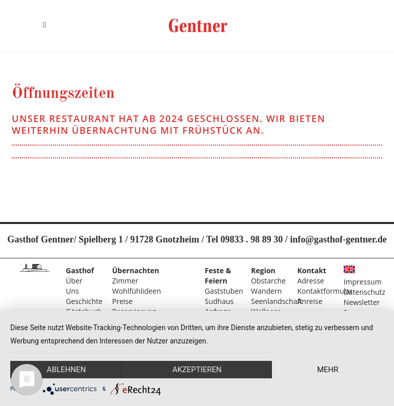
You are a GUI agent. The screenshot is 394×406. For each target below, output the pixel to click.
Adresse (310, 281)
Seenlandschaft (276, 301)
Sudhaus (219, 301)
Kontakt (311, 270)
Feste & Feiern (218, 276)
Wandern (266, 291)
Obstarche (268, 281)
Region (263, 270)
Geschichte (84, 301)
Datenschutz (364, 292)
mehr (328, 369)
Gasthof (80, 270)
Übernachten (136, 270)
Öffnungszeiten (63, 94)
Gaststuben (224, 291)
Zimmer (125, 281)
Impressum (363, 282)
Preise (122, 301)
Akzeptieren (197, 369)
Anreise (309, 301)
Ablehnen (66, 369)
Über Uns (74, 286)
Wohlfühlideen (136, 291)
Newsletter (362, 302)
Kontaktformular (324, 291)
